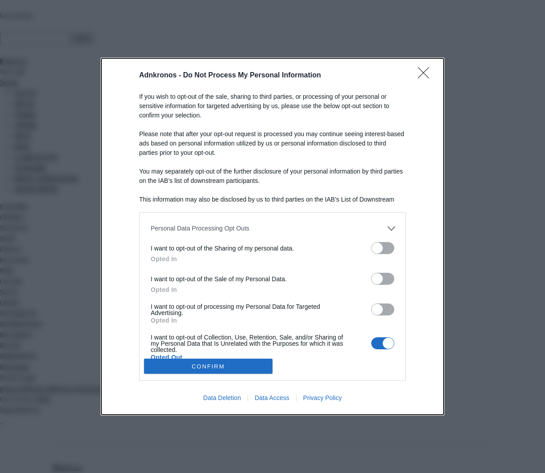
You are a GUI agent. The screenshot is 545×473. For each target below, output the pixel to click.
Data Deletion (222, 397)
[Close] (426, 75)
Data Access (272, 397)
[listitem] (272, 228)
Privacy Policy (322, 397)
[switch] (382, 248)
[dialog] (272, 236)
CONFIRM (208, 366)
